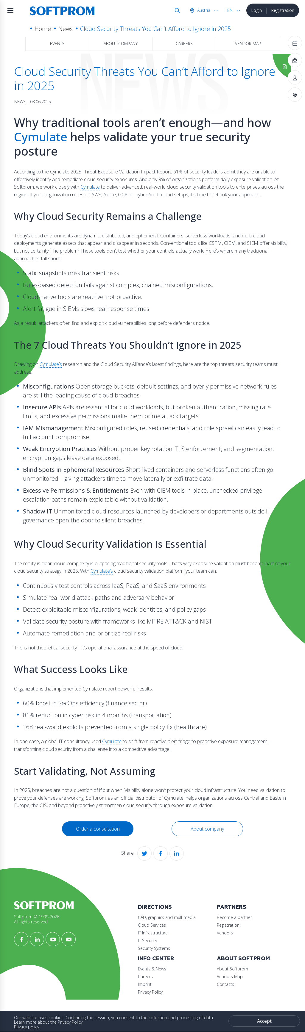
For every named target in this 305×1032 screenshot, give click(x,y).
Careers (184, 43)
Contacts (225, 984)
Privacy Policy (150, 992)
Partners (231, 907)
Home (43, 29)
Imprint (145, 984)
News (65, 29)
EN (230, 10)
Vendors (225, 933)
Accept (264, 1021)
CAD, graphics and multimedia (167, 917)
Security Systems (154, 948)
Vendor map (248, 43)
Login (256, 10)
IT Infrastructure (153, 933)
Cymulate (40, 137)
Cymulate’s (51, 364)
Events (57, 43)
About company (121, 43)
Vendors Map (230, 976)
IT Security (147, 940)
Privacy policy (26, 1027)
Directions (155, 907)
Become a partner (234, 917)
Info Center (156, 958)
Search (176, 10)
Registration (282, 10)
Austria (203, 10)
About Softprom (243, 958)
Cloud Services (152, 925)
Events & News (152, 969)
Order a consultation (98, 829)
